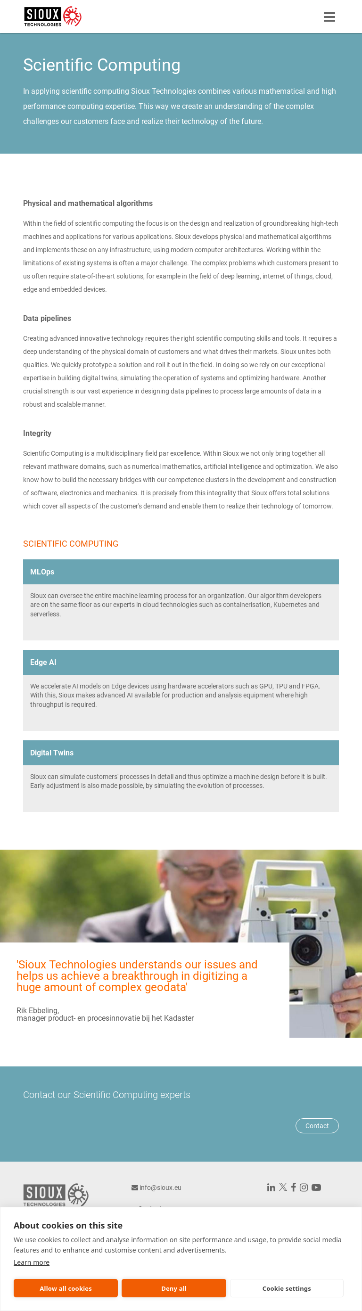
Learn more (31, 1262)
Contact (317, 1126)
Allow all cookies (66, 1288)
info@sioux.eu (160, 1187)
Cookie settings (287, 1288)
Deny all (174, 1288)
